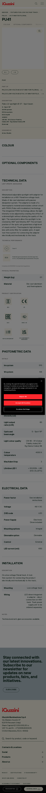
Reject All (23, 396)
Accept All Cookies (23, 403)
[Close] (41, 381)
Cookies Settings (23, 409)
